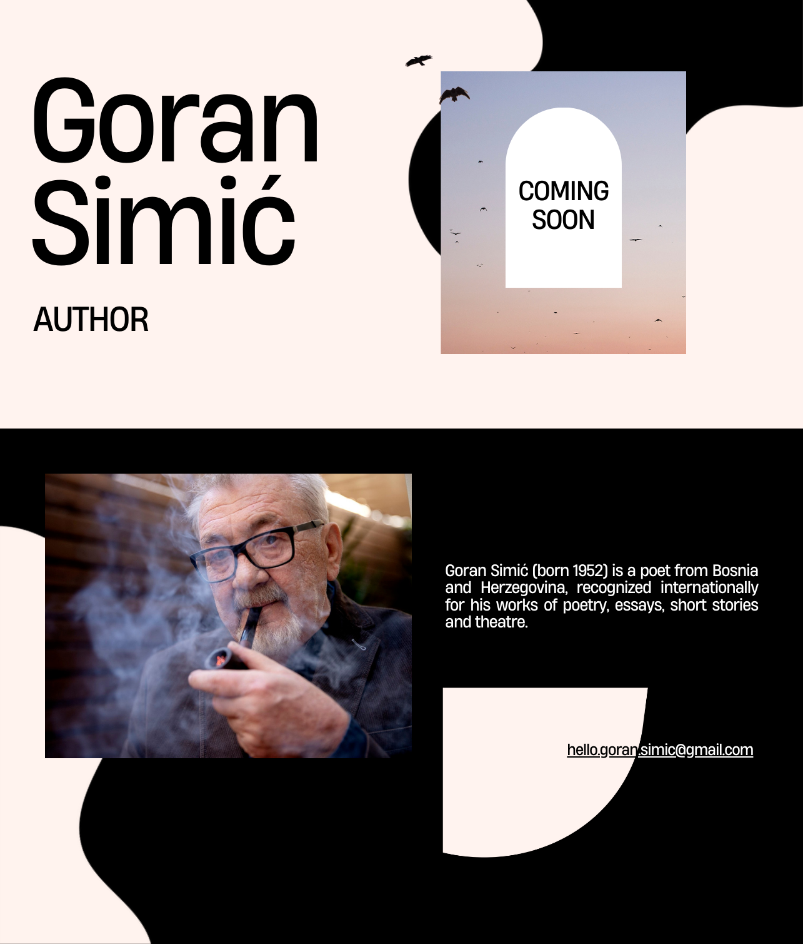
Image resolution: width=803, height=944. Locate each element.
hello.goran (602, 749)
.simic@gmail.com (695, 749)
